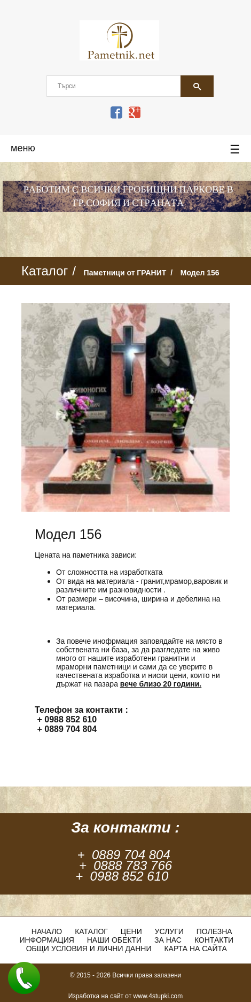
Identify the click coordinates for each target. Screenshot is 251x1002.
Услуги (169, 931)
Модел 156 (200, 272)
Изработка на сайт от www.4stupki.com (125, 996)
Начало (47, 931)
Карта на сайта (195, 948)
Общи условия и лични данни (89, 948)
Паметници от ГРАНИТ (125, 272)
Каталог (91, 931)
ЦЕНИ (131, 931)
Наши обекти (114, 940)
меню (125, 150)
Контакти (213, 940)
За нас (168, 940)
